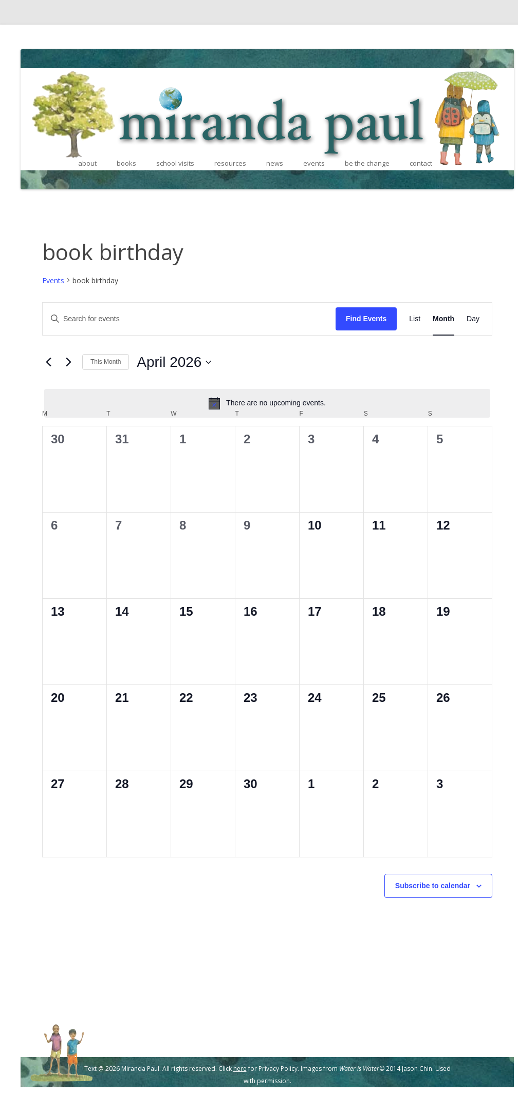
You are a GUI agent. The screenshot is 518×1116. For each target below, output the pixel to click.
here (240, 1068)
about (87, 163)
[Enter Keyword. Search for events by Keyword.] (189, 319)
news (274, 163)
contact (421, 163)
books (126, 163)
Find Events (366, 319)
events (314, 163)
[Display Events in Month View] (443, 319)
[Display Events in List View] (414, 319)
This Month (105, 361)
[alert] (267, 403)
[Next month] (68, 362)
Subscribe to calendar (432, 886)
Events (53, 280)
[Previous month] (48, 362)
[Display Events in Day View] (473, 319)
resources (230, 163)
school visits (175, 163)
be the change (367, 163)
